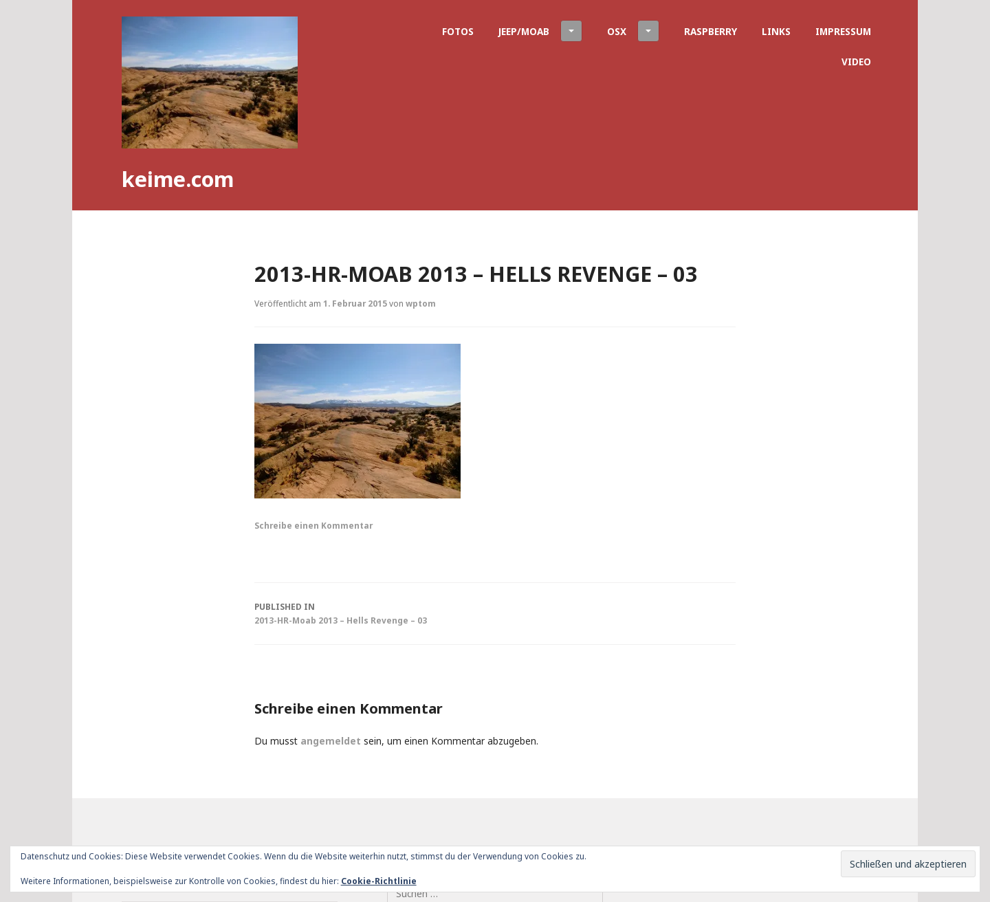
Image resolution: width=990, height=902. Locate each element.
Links (776, 31)
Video (856, 61)
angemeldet (330, 740)
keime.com (178, 178)
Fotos (458, 31)
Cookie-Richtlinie (379, 881)
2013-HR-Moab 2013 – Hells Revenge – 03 (495, 613)
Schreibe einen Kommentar (313, 525)
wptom (421, 303)
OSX (633, 31)
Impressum (843, 31)
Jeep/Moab (540, 31)
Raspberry (710, 31)
